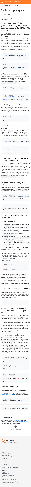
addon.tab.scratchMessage (7, 394)
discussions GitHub (22, 421)
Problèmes (4, 464)
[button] (15, 14)
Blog (3, 476)
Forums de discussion (7, 463)
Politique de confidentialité (8, 475)
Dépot (3, 472)
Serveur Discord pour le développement (10, 467)
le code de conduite (15, 420)
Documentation (5, 473)
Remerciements (5, 455)
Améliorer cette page (5, 414)
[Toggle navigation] (28, 2)
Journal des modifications (8, 456)
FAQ (3, 452)
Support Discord (5, 466)
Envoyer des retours (6, 453)
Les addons (4, 458)
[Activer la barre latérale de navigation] (3, 5)
